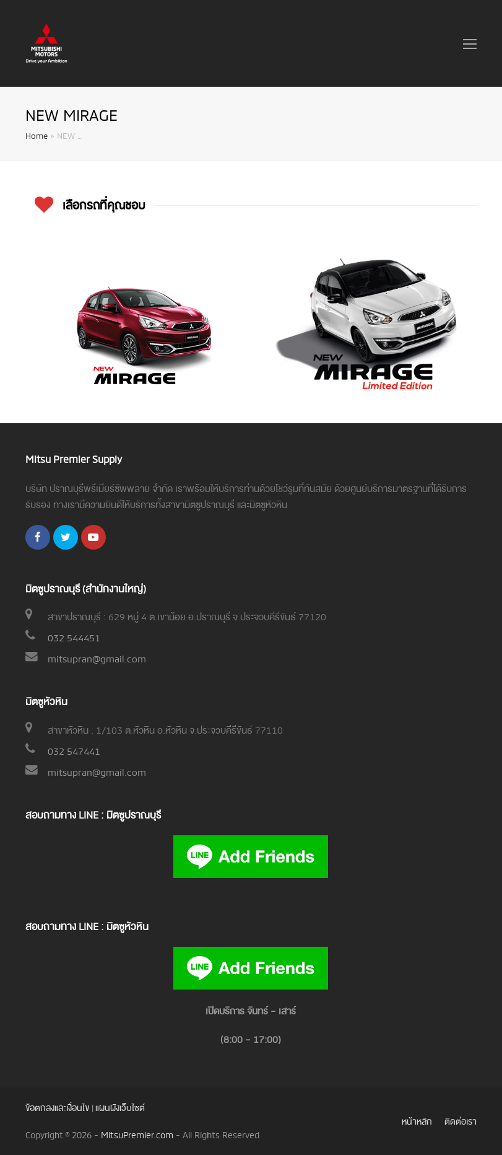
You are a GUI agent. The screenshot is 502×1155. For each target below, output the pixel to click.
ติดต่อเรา (460, 1120)
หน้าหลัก (417, 1120)
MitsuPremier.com (137, 1134)
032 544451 (74, 637)
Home (36, 135)
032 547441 (74, 750)
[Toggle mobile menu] (470, 43)
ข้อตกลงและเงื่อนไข (57, 1107)
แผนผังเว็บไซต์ (120, 1107)
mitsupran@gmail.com (97, 658)
